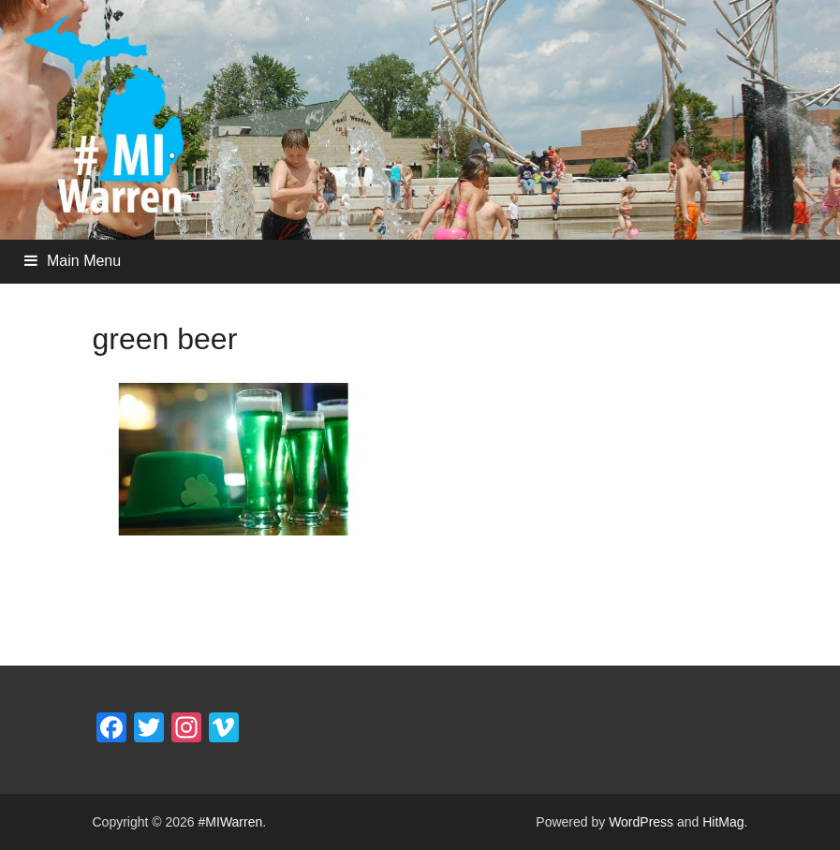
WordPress (641, 821)
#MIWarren (231, 821)
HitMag (723, 821)
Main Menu (84, 261)
